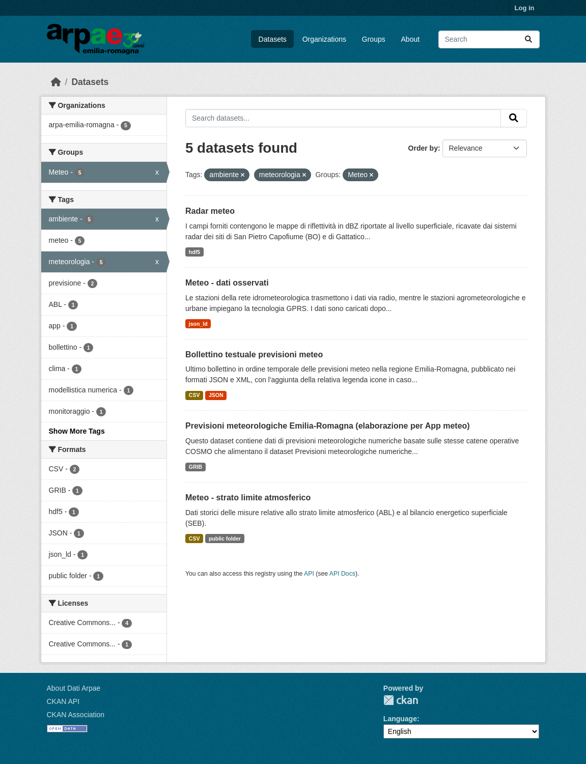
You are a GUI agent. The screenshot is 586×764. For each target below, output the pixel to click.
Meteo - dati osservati (227, 282)
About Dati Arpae (74, 688)
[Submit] (528, 39)
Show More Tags (77, 431)
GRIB (195, 467)
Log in (525, 8)
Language (400, 719)
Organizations (324, 39)
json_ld (198, 324)
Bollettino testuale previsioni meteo (254, 354)
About (410, 39)
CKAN (400, 700)
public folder (225, 538)
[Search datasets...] (489, 39)
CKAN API (63, 701)
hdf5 (194, 252)
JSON (216, 395)
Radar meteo (210, 211)
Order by (423, 148)
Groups (373, 39)
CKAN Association (76, 715)
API (309, 573)
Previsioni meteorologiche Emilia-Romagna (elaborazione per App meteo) (327, 425)
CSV (194, 395)
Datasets (273, 39)
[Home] (56, 82)
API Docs (342, 573)
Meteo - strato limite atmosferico (248, 497)
